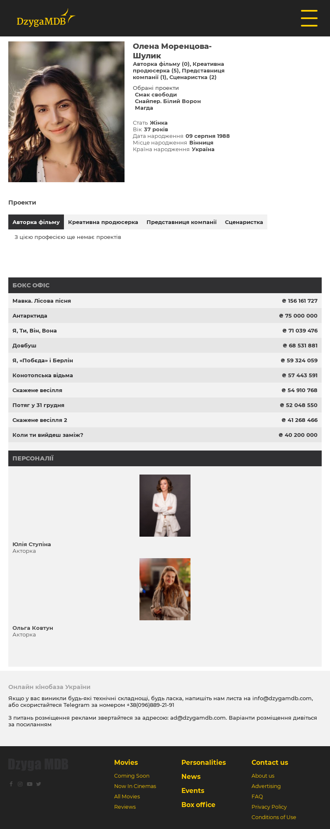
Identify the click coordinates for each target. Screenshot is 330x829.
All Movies (127, 796)
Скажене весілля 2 (39, 420)
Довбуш (24, 345)
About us (263, 776)
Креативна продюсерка (103, 222)
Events (192, 791)
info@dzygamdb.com (281, 698)
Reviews (125, 807)
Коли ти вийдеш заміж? (47, 434)
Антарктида (29, 315)
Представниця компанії (182, 222)
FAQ (257, 796)
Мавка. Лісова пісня (41, 300)
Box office (198, 805)
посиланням (33, 724)
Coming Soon (131, 776)
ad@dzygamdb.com (198, 717)
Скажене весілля (37, 390)
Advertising (266, 786)
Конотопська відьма (42, 375)
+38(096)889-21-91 (150, 704)
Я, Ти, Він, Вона (34, 330)
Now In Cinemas (135, 786)
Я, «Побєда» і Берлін (42, 360)
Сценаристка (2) (193, 77)
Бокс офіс (30, 285)
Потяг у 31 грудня (38, 405)
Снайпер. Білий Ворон (168, 101)
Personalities (203, 762)
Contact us (270, 762)
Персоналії (33, 458)
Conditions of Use (274, 817)
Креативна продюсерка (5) (178, 67)
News (190, 777)
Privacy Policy (269, 807)
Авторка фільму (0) (161, 63)
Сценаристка (244, 222)
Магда (144, 107)
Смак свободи (156, 94)
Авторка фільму (36, 222)
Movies (126, 762)
